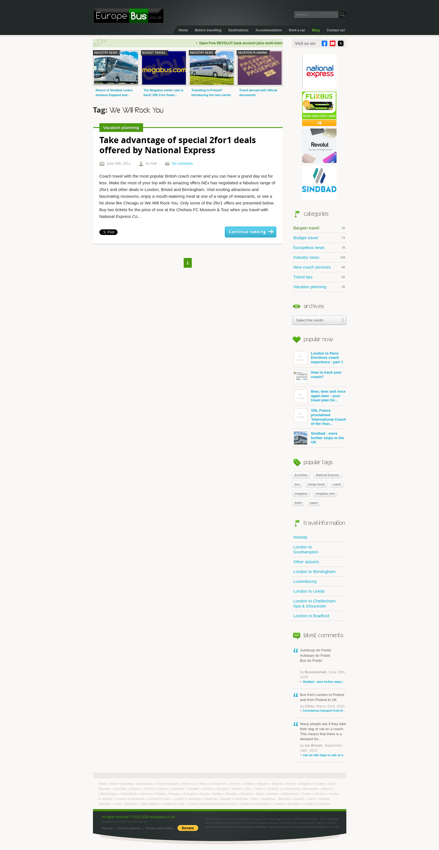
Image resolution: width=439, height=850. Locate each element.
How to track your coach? (318, 377)
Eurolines (301, 475)
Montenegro (109, 793)
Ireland (237, 788)
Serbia (217, 793)
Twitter (341, 43)
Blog (316, 30)
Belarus (277, 783)
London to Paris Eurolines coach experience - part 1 (318, 358)
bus (297, 484)
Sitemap (107, 828)
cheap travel (316, 484)
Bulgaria (305, 783)
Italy (248, 788)
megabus (301, 493)
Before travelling (208, 30)
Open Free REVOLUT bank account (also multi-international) (252, 43)
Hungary (223, 788)
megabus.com (325, 493)
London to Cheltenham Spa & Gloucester (314, 603)
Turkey (307, 793)
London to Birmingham (314, 571)
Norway (300, 537)
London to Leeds (309, 591)
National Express (327, 475)
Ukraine (320, 793)
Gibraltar (194, 788)
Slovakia (231, 793)
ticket (298, 502)
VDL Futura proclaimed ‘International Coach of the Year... (320, 417)
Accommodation (269, 30)
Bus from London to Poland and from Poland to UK (323, 703)
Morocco (328, 788)
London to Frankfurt (316, 803)
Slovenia (246, 793)
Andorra (235, 783)
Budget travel (319, 238)
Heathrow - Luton (247, 798)
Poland (160, 793)
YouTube (332, 43)
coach (337, 484)
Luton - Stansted (126, 803)
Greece (208, 788)
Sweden (273, 793)
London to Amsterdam (254, 803)
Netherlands (129, 793)
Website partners (129, 828)
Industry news (319, 257)
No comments (182, 164)
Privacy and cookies (159, 828)
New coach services (319, 267)
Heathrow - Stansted (276, 798)
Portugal (174, 793)
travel (314, 502)
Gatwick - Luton (305, 798)
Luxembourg (305, 581)
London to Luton (159, 798)
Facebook (324, 43)
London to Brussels (286, 803)
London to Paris (174, 803)
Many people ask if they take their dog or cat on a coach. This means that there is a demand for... (323, 739)
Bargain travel (319, 228)
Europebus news (319, 247)
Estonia (135, 788)
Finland (149, 788)
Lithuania (273, 788)
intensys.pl (139, 821)
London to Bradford (311, 615)
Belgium (263, 783)
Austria (249, 783)
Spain (260, 793)
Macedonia (311, 788)
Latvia (258, 788)
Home (183, 30)
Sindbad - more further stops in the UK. (319, 438)
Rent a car (297, 30)
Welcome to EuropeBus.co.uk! (128, 16)
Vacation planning (319, 287)
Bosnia (291, 783)
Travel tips (319, 277)
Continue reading (247, 232)
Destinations (238, 30)
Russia (204, 793)
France (163, 788)
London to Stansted (187, 798)
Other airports (306, 561)
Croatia (319, 783)
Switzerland (290, 793)
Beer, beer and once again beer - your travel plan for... (320, 396)
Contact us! (336, 30)
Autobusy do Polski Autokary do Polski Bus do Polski (323, 666)
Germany (178, 788)
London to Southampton (305, 549)
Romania (190, 793)
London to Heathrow (130, 798)
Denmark (120, 788)
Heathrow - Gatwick (218, 798)
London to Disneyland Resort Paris (212, 803)
